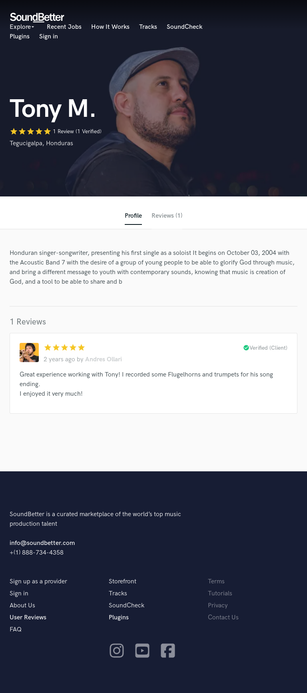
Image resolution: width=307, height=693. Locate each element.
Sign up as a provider (38, 581)
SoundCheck (184, 27)
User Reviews (28, 617)
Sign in (48, 36)
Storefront (122, 581)
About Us (22, 605)
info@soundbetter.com (42, 543)
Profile (133, 216)
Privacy (218, 605)
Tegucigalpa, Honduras (41, 143)
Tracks (148, 27)
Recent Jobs (64, 27)
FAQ (16, 629)
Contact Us (223, 617)
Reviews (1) (167, 216)
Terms (216, 581)
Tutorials (220, 593)
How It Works (110, 27)
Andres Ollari (103, 359)
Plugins (20, 36)
